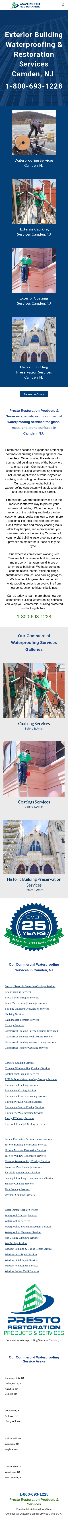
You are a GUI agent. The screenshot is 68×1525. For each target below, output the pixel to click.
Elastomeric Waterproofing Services (24, 1112)
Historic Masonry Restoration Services (25, 1150)
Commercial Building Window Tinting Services (30, 1042)
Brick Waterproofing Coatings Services (26, 1003)
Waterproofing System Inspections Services (28, 1226)
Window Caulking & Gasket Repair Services (29, 1248)
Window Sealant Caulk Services (22, 1271)
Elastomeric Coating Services (20, 1090)
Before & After (34, 728)
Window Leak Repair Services (21, 1254)
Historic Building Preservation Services (26, 1144)
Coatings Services (14, 1025)
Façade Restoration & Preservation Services (28, 1139)
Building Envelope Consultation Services (27, 1008)
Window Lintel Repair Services (21, 1260)
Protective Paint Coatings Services (23, 1167)
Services (42, 723)
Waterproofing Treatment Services (23, 1232)
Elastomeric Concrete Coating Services (26, 1096)
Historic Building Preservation (34, 879)
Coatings (26, 801)
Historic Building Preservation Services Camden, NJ (34, 372)
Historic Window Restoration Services (25, 1155)
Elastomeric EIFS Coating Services (23, 1101)
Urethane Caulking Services (20, 1194)
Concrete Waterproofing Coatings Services (27, 1068)
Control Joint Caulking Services (22, 1073)
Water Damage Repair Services (21, 1209)
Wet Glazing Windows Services (22, 1237)
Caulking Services (14, 1014)
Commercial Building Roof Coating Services (29, 1036)
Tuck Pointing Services (17, 1189)
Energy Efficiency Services (19, 1118)
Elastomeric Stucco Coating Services (24, 1107)
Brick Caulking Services (18, 991)
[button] (4, 5)
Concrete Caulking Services (20, 1062)
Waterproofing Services (17, 1220)
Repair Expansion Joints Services (22, 1172)
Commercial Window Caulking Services (26, 1047)
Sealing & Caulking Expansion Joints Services (29, 1178)
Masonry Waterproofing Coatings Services (27, 1161)
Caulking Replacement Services (22, 1019)
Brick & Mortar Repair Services (22, 997)
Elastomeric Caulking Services (21, 1085)
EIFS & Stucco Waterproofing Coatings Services (31, 1079)
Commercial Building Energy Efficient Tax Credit (31, 1030)
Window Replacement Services (21, 1265)
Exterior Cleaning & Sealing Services (25, 1124)
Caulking (26, 723)
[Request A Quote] (34, 394)
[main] (34, 58)
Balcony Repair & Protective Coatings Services (30, 986)
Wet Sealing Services (16, 1243)
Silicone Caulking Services (19, 1183)
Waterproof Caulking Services (21, 1215)
